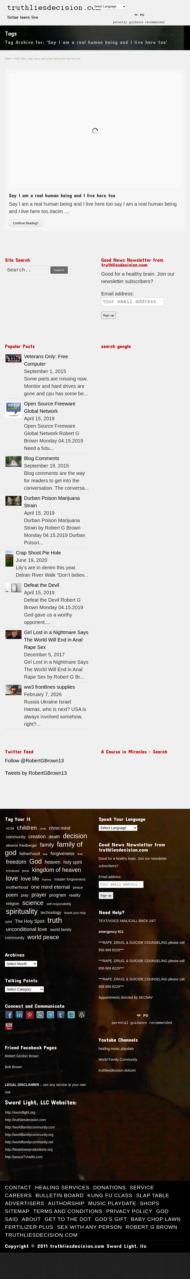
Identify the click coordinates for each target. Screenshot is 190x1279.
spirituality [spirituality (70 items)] (22, 911)
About (31, 1219)
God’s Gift (111, 1219)
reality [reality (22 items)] (74, 895)
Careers (18, 1195)
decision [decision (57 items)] (75, 836)
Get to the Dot (68, 1219)
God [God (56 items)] (35, 861)
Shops (149, 1203)
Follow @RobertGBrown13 (34, 760)
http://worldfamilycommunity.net (29, 1142)
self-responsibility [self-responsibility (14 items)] (59, 904)
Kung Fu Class (109, 1195)
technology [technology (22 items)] (51, 912)
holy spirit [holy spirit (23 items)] (72, 862)
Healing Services (62, 1187)
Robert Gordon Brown (22, 1056)
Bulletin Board (59, 1195)
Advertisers (24, 1203)
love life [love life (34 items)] (30, 879)
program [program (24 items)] (57, 895)
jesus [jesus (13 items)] (25, 871)
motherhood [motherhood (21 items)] (17, 887)
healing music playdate (116, 1049)
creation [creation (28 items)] (37, 836)
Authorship (66, 1203)
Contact (18, 1187)
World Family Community (118, 1059)
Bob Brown (13, 1067)
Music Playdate (112, 1203)
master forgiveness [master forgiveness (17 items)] (70, 879)
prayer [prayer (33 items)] (38, 895)
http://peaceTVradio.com (24, 1157)
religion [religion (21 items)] (12, 903)
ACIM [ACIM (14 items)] (10, 828)
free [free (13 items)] (80, 854)
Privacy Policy (129, 1211)
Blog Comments (41, 458)
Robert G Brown (151, 1227)
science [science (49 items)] (33, 902)
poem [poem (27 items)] (12, 895)
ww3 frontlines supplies (49, 687)
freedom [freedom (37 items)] (16, 862)
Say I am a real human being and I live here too (62, 195)
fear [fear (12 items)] (45, 854)
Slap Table (152, 1195)
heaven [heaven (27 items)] (53, 862)
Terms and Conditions (67, 1211)
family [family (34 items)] (47, 845)
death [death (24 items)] (54, 836)
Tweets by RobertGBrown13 (36, 773)
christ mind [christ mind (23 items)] (59, 828)
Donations (109, 1187)
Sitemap (17, 1211)
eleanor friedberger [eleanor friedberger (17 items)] (21, 845)
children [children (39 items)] (27, 827)
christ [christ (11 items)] (43, 828)
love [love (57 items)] (12, 878)
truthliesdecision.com (41, 1235)
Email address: (117, 293)
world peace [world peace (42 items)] (43, 937)
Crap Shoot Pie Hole (38, 552)
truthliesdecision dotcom (117, 1070)
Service (142, 1187)
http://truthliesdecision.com (25, 1120)
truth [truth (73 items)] (55, 920)
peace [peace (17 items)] (78, 887)
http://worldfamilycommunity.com (30, 1127)
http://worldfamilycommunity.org (29, 1135)
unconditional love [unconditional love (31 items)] (26, 929)
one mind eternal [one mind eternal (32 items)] (50, 887)
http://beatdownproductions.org (28, 1149)
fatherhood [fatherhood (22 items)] (29, 853)
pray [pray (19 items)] (24, 895)
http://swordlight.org (20, 1112)
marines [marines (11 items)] (46, 879)
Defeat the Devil (41, 585)
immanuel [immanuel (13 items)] (12, 871)
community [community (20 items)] (15, 837)
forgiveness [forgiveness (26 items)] (62, 853)
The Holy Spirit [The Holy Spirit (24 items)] (29, 921)
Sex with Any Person (89, 1227)
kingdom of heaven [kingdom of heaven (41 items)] (56, 870)
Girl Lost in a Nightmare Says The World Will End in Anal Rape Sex (56, 640)
